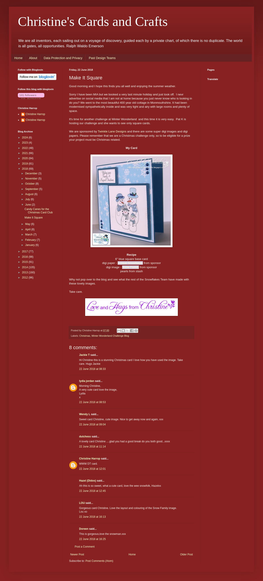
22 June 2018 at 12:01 (92, 468)
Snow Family (130, 267)
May (28, 224)
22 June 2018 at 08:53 (92, 402)
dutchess (85, 436)
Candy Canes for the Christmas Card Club (39, 211)
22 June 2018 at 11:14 (92, 446)
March (29, 234)
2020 (25, 158)
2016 (25, 256)
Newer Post (77, 554)
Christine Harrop (89, 458)
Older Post (186, 554)
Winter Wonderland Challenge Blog (110, 335)
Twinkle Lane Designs (112, 131)
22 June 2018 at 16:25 (92, 539)
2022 (25, 148)
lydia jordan (86, 381)
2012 (25, 277)
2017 (25, 251)
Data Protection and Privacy (63, 58)
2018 (25, 168)
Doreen (83, 528)
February (31, 239)
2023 (25, 142)
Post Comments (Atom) (99, 560)
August (29, 194)
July (28, 199)
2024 (25, 137)
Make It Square (34, 217)
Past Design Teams (102, 58)
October (30, 183)
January (30, 245)
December (31, 173)
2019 (25, 163)
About (33, 58)
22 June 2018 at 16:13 (92, 516)
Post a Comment (85, 546)
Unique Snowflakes (130, 263)
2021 (25, 153)
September (32, 189)
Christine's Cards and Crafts (93, 21)
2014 (25, 267)
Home (18, 58)
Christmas (84, 335)
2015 (25, 262)
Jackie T (84, 354)
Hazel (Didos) (87, 480)
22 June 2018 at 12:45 (92, 490)
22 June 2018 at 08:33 (92, 369)
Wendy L (84, 414)
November (31, 178)
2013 (25, 272)
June (28, 204)
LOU (82, 503)
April (28, 229)
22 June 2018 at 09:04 (92, 424)
